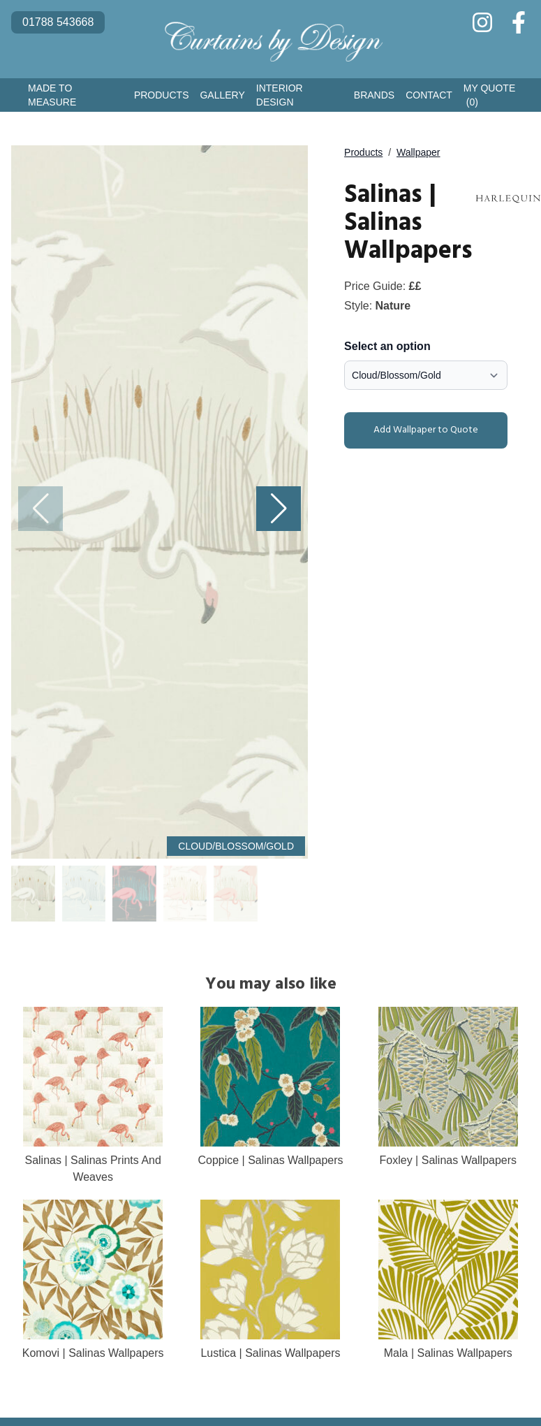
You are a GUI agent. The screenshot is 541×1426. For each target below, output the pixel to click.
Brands (374, 95)
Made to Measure (52, 95)
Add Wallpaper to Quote (414, 430)
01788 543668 (58, 22)
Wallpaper (418, 152)
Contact (429, 95)
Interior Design (279, 95)
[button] (278, 508)
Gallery (222, 95)
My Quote (489, 95)
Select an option (387, 346)
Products (161, 95)
